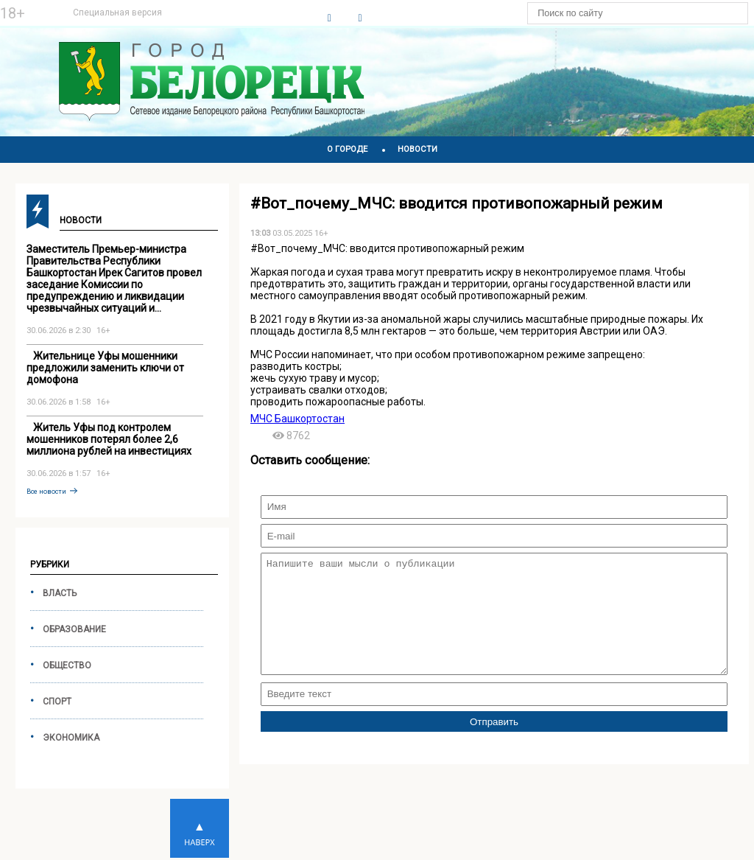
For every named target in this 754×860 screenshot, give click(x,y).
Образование (74, 629)
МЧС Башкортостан (297, 418)
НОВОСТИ (417, 149)
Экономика (71, 738)
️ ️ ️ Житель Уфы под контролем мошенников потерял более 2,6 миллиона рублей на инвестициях (109, 439)
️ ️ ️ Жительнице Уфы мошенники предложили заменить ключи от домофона (105, 367)
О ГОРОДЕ (347, 149)
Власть (60, 593)
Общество (67, 665)
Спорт (57, 701)
